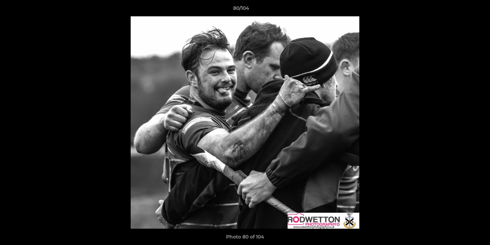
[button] (461, 10)
